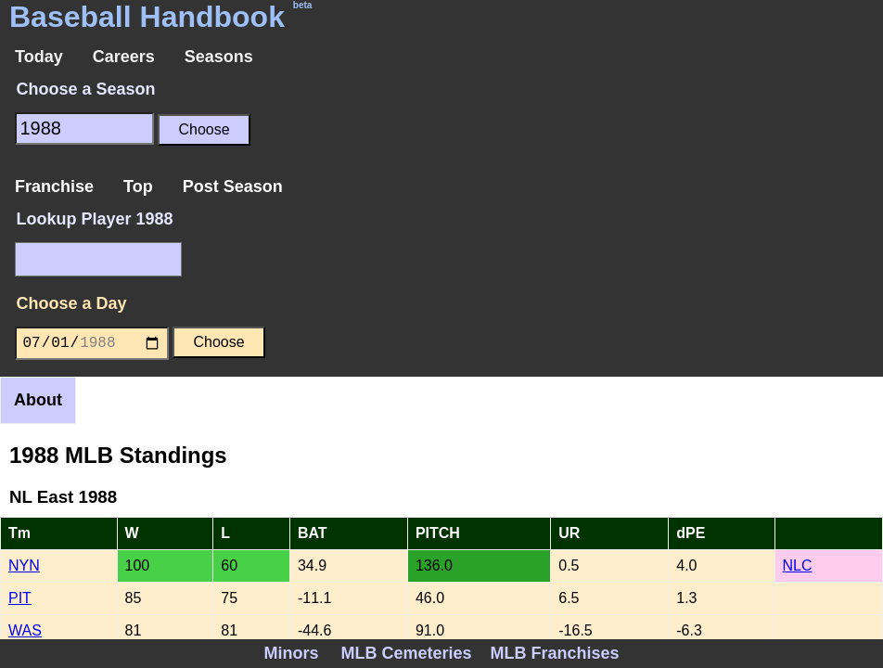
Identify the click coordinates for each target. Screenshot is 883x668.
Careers (124, 56)
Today (39, 56)
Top (138, 186)
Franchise (54, 186)
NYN (24, 565)
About (38, 400)
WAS (25, 630)
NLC (798, 565)
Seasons (219, 56)
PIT (20, 598)
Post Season (233, 186)
